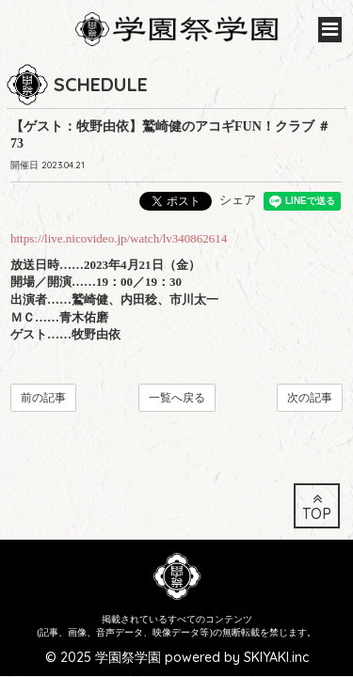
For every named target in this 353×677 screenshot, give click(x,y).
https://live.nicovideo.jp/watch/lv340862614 (118, 238)
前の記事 (43, 397)
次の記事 (309, 397)
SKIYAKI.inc (276, 631)
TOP (316, 481)
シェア (237, 200)
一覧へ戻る (177, 397)
